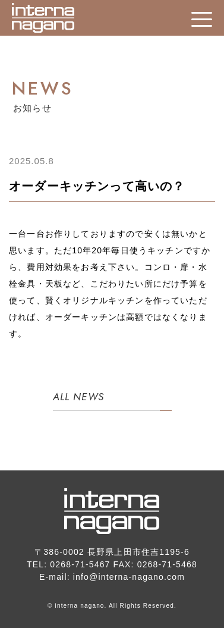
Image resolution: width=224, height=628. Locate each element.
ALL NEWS (78, 397)
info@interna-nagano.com (129, 577)
